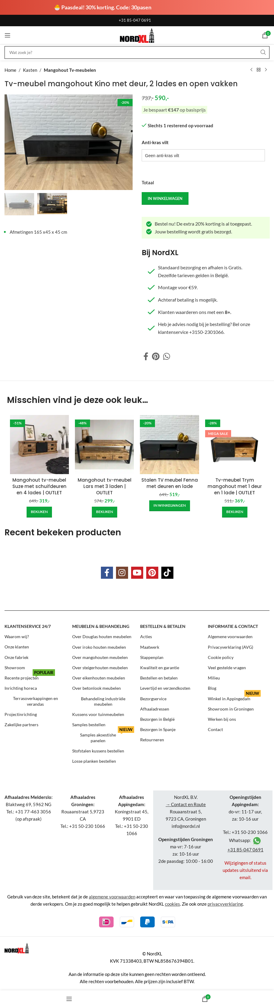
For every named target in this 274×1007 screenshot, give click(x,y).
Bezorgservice (153, 698)
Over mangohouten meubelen (100, 657)
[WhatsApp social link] (166, 357)
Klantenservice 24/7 (28, 626)
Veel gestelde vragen (227, 667)
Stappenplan (151, 657)
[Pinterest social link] (155, 357)
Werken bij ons (222, 719)
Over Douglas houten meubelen (101, 636)
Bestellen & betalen (162, 626)
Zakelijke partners (21, 724)
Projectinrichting (21, 714)
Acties (146, 636)
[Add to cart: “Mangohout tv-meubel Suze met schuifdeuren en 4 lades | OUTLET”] (39, 512)
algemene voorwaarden (112, 896)
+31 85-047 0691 (135, 20)
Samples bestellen (88, 724)
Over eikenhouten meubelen (98, 677)
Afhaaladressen (154, 708)
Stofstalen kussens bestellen (98, 750)
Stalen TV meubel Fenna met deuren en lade (169, 483)
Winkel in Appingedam (234, 697)
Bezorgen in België (157, 719)
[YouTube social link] (137, 573)
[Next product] (265, 70)
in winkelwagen (165, 198)
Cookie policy (221, 657)
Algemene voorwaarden (230, 636)
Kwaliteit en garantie (159, 667)
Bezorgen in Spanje (158, 729)
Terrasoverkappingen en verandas (35, 701)
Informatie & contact (233, 626)
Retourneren (152, 739)
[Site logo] (137, 34)
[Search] (137, 52)
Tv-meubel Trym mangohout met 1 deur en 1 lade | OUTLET (235, 486)
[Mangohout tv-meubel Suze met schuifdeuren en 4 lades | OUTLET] (39, 444)
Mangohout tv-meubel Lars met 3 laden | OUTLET (104, 486)
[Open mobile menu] (8, 35)
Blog (212, 688)
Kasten (30, 70)
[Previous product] (251, 70)
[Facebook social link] (146, 357)
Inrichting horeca (21, 688)
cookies (172, 904)
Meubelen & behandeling (100, 626)
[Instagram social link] (122, 573)
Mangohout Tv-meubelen (70, 70)
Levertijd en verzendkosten (165, 688)
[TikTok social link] (167, 573)
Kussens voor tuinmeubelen (98, 714)
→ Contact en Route (186, 804)
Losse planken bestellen (94, 761)
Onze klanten (17, 647)
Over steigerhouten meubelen (100, 667)
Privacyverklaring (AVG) (230, 647)
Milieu (214, 677)
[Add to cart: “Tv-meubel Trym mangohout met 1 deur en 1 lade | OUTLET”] (234, 512)
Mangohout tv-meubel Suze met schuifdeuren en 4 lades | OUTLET (39, 486)
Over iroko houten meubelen (99, 647)
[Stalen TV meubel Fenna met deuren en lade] (169, 444)
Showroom (15, 667)
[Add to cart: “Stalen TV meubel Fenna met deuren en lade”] (169, 505)
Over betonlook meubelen (96, 688)
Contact (215, 729)
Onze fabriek (16, 657)
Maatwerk (149, 647)
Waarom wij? (17, 636)
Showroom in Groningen (231, 708)
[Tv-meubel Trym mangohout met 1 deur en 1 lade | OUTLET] (234, 444)
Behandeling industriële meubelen (103, 701)
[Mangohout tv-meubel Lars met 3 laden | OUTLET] (104, 444)
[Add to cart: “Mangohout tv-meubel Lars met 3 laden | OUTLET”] (104, 512)
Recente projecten (30, 676)
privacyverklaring (225, 904)
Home (10, 70)
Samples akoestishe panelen (107, 736)
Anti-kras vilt (155, 142)
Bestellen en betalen (159, 677)
